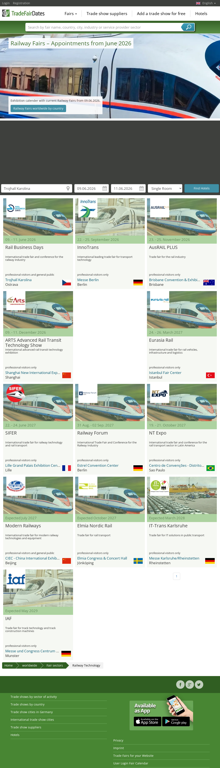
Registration (21, 3)
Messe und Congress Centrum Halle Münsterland (45, 651)
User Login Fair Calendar (130, 763)
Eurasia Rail (161, 340)
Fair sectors (55, 665)
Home (8, 665)
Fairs (71, 13)
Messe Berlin (88, 279)
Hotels (201, 13)
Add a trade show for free (161, 13)
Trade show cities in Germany (32, 712)
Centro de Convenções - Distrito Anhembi (183, 465)
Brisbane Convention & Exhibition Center (182, 279)
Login (6, 3)
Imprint (118, 748)
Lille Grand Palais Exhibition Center (33, 465)
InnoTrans (88, 247)
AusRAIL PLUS (163, 247)
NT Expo (157, 433)
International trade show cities (32, 720)
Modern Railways (23, 526)
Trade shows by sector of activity (34, 697)
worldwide (29, 665)
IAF (8, 618)
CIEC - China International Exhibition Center (40, 558)
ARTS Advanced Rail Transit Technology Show (33, 342)
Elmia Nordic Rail (94, 526)
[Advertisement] (110, 150)
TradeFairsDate (23, 13)
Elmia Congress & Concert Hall (102, 558)
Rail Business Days (24, 247)
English (209, 3)
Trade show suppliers (107, 13)
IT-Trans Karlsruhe (168, 526)
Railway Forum (92, 433)
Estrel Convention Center (98, 465)
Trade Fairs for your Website (133, 756)
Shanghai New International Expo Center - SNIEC (44, 372)
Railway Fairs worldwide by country (38, 108)
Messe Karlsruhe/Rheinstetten (174, 558)
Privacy (118, 740)
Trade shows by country (27, 704)
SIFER (11, 433)
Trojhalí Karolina (18, 279)
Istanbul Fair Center (165, 372)
